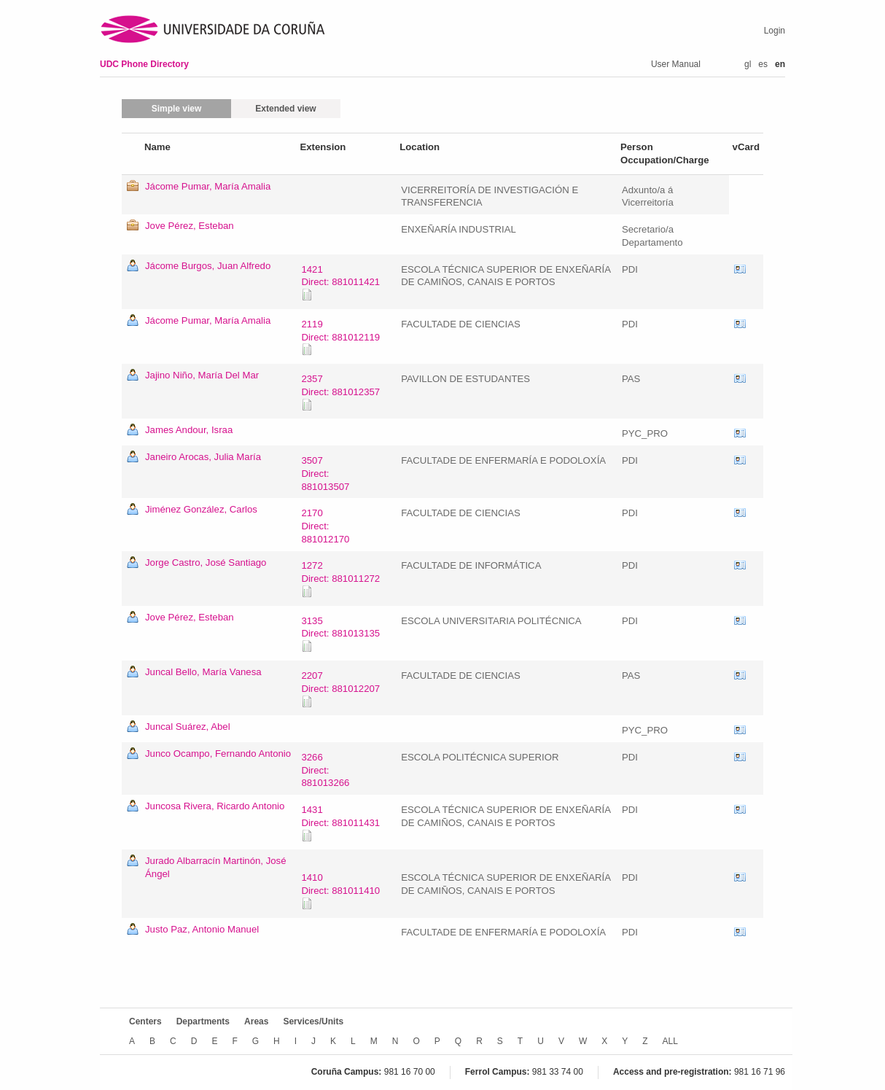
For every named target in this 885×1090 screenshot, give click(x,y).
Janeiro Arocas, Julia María (203, 456)
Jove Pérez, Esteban (189, 225)
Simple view (177, 109)
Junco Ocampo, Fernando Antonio (218, 753)
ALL (670, 1041)
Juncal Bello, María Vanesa (203, 671)
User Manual (676, 64)
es (763, 64)
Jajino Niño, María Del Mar (202, 375)
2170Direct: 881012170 (325, 526)
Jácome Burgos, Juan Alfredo (207, 265)
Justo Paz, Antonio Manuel (202, 929)
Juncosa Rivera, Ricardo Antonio (214, 806)
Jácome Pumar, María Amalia (207, 186)
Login (774, 31)
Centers (145, 1021)
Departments (203, 1021)
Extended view (285, 109)
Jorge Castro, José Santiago (205, 562)
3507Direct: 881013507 (325, 473)
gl (747, 64)
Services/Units (313, 1021)
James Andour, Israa (189, 429)
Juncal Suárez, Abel (187, 726)
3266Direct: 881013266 (325, 770)
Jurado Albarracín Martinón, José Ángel (215, 867)
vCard (740, 269)
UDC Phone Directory (144, 64)
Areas (256, 1021)
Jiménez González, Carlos (201, 509)
